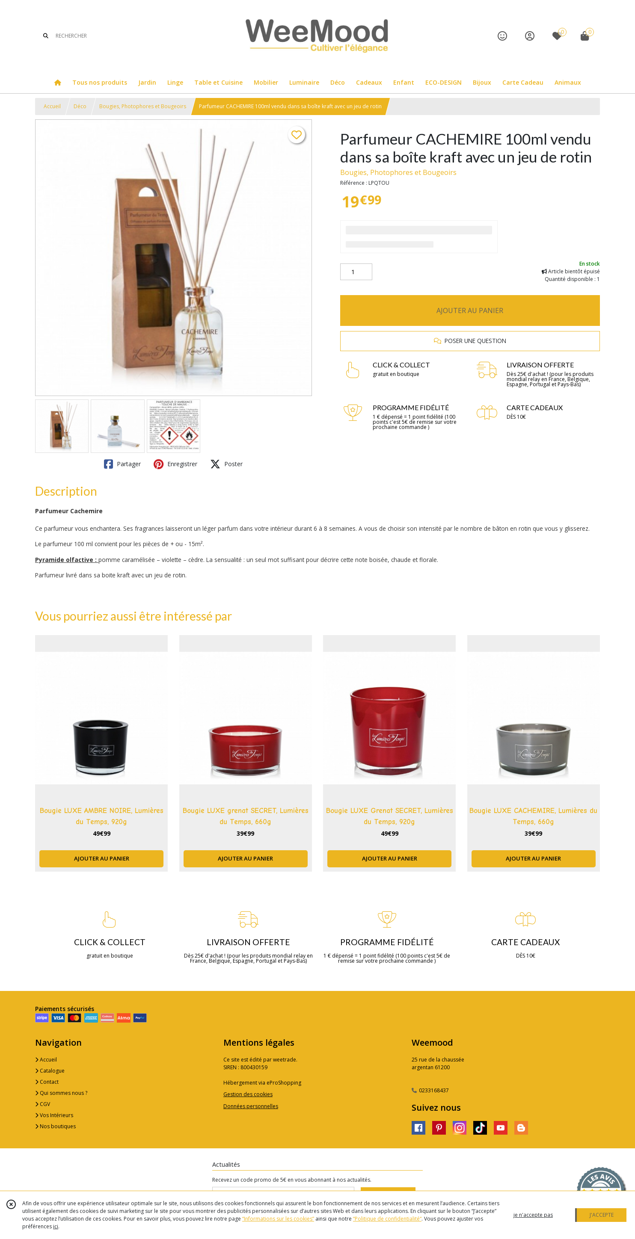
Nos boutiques (55, 1126)
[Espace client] (529, 35)
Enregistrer (175, 464)
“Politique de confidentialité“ (387, 1218)
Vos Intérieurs (54, 1115)
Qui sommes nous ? (61, 1093)
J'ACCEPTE (602, 1214)
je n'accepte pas (533, 1214)
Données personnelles (250, 1106)
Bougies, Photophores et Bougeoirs (142, 106)
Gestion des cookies (248, 1094)
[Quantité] (356, 272)
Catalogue (50, 1070)
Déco (80, 106)
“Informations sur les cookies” (278, 1218)
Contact (47, 1081)
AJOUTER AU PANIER (469, 310)
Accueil (52, 106)
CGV (42, 1104)
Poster (226, 464)
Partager (122, 464)
